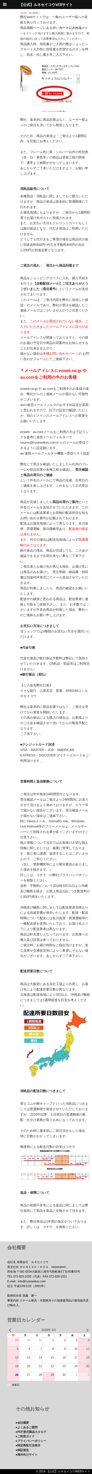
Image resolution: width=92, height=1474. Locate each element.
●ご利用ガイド (26, 1436)
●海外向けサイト (28, 1454)
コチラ (41, 875)
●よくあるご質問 (28, 1427)
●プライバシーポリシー (33, 1441)
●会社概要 (23, 1422)
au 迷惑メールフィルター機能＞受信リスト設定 (54, 453)
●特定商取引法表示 (30, 1445)
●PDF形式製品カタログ (33, 1432)
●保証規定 (23, 1450)
